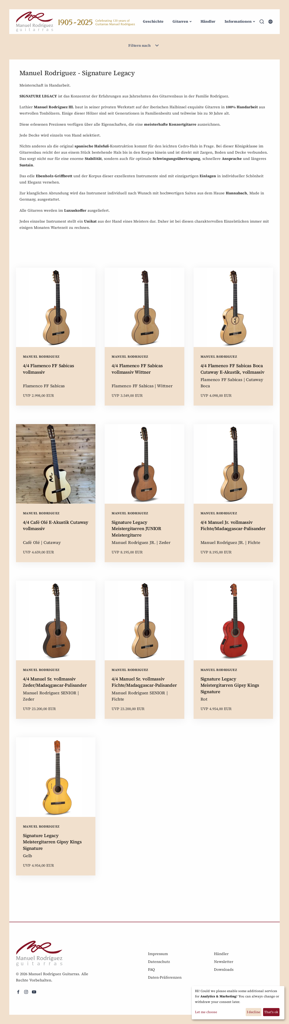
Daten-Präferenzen (165, 977)
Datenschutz (159, 961)
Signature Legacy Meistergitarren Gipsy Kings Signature (230, 685)
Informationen (238, 21)
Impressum (158, 953)
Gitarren (180, 21)
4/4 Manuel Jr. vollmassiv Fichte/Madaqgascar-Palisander (233, 525)
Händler (208, 21)
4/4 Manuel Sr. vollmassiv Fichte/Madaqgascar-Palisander (144, 682)
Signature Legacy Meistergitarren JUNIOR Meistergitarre (136, 528)
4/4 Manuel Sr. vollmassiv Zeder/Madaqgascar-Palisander (55, 682)
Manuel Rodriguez (41, 356)
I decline (253, 1012)
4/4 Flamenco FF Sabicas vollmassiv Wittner (137, 369)
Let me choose (206, 1012)
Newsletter (223, 961)
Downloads (223, 969)
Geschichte (153, 21)
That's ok (271, 1012)
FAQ (151, 969)
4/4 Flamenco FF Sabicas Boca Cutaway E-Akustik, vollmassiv (232, 369)
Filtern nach (144, 45)
